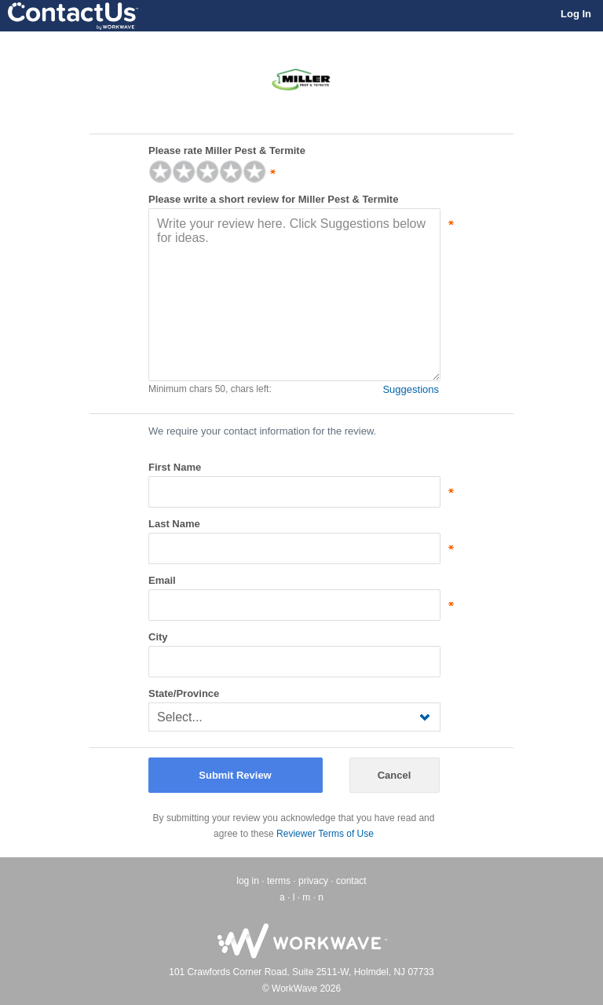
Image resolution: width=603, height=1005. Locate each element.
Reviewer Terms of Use (325, 833)
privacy (313, 880)
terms (279, 880)
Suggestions (410, 389)
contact (351, 880)
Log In (576, 14)
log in (247, 880)
